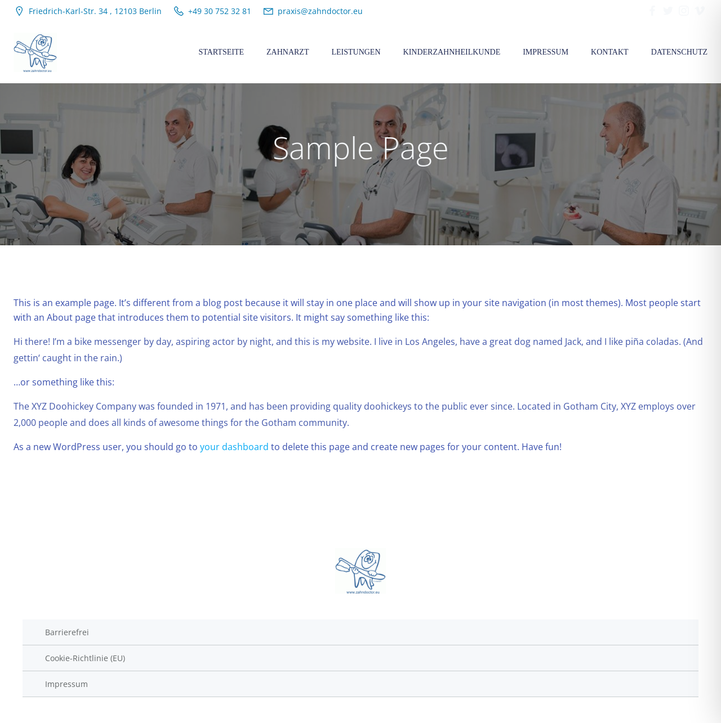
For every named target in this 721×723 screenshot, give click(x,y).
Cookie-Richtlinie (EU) (85, 658)
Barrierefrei (67, 632)
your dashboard (234, 447)
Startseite (221, 52)
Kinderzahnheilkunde (452, 52)
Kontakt (610, 52)
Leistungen (355, 52)
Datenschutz (679, 52)
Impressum (545, 52)
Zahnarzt (287, 52)
